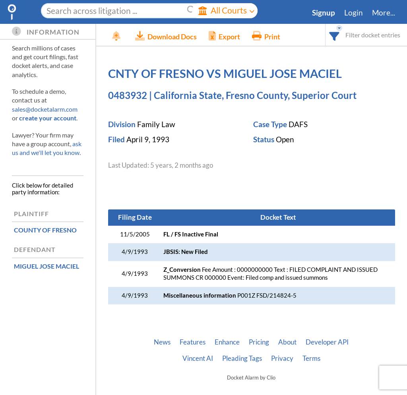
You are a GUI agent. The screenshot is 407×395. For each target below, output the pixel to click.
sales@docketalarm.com (45, 109)
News (162, 342)
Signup (323, 12)
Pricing (259, 342)
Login (353, 12)
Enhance (227, 342)
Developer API (327, 342)
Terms (311, 358)
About (287, 342)
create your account (47, 118)
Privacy (282, 358)
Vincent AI (197, 358)
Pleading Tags (242, 358)
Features (192, 342)
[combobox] (334, 35)
